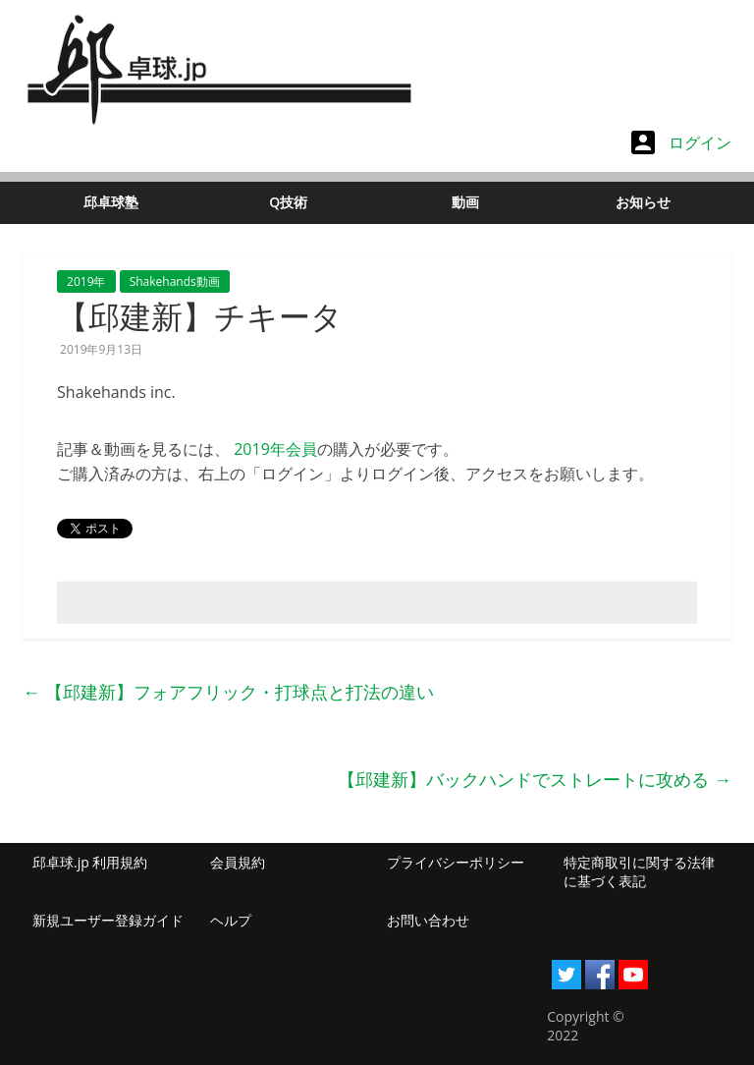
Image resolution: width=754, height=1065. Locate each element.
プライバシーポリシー (455, 862)
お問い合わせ (428, 920)
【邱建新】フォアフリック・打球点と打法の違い (228, 691)
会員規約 (237, 862)
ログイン (681, 142)
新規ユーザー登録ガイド (108, 920)
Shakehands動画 (175, 281)
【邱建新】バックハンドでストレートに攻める (534, 779)
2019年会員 (275, 449)
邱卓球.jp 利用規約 (89, 862)
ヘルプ (230, 920)
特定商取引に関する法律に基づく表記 (639, 872)
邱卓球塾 (110, 202)
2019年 (86, 281)
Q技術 (288, 202)
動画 (465, 202)
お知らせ (643, 202)
